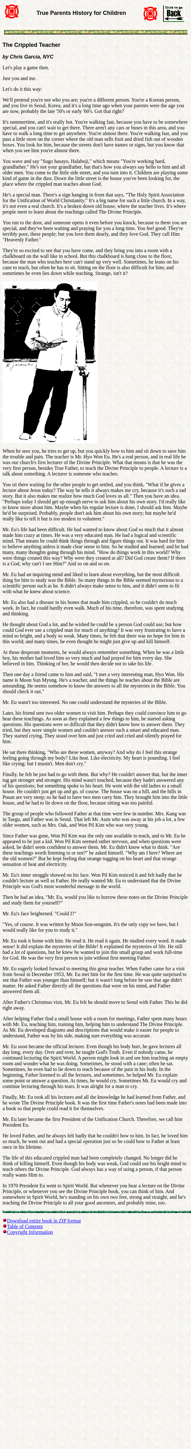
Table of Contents (25, 1226)
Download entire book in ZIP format (44, 1220)
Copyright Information (30, 1232)
